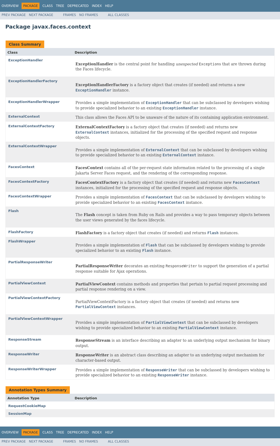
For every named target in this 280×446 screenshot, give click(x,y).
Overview (10, 6)
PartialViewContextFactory (34, 298)
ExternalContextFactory (31, 126)
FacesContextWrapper (29, 196)
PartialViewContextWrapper (35, 319)
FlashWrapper (21, 241)
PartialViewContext (27, 283)
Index (97, 6)
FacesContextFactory (28, 182)
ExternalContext (24, 116)
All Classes (118, 15)
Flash (13, 211)
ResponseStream (24, 339)
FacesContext (21, 167)
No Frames (88, 15)
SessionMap (19, 414)
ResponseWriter (23, 354)
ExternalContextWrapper (32, 146)
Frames (69, 15)
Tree (60, 6)
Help (109, 6)
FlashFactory (20, 232)
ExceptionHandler (25, 60)
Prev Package (14, 15)
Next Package (41, 15)
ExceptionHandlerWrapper (34, 102)
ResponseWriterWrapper (32, 369)
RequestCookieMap (27, 406)
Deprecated (78, 6)
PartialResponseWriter (30, 262)
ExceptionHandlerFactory (32, 81)
